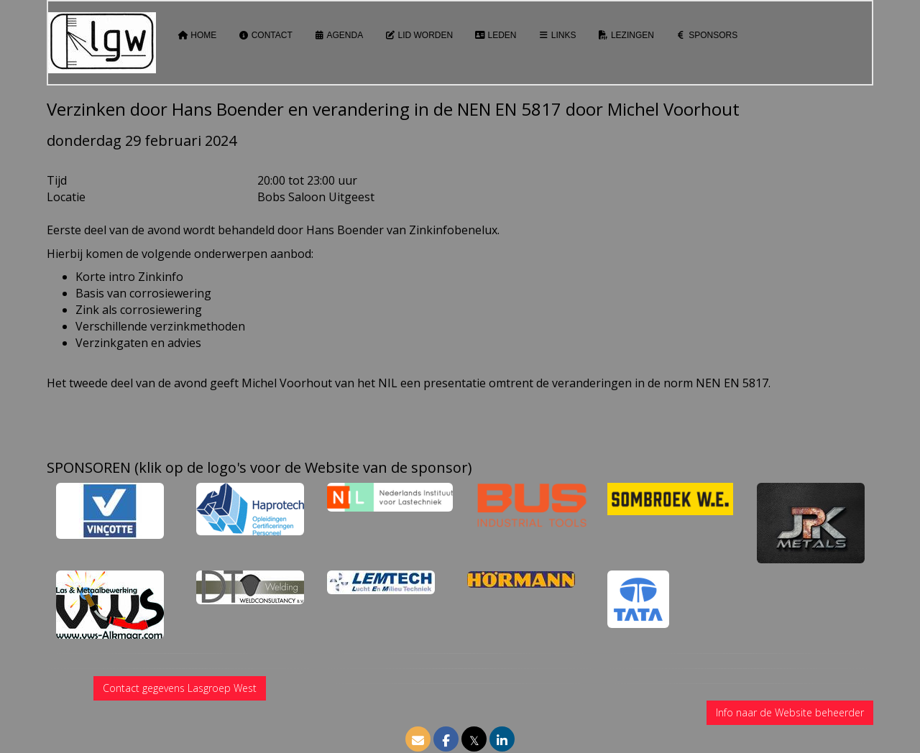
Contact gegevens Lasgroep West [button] (180, 688)
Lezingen (626, 35)
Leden (495, 35)
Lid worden (419, 35)
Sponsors (706, 35)
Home (197, 35)
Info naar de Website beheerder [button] (790, 712)
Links (557, 35)
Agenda (338, 35)
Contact (265, 35)
